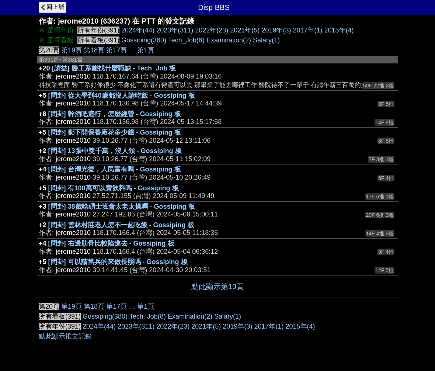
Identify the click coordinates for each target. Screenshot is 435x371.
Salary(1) (266, 40)
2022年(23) (211, 30)
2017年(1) (307, 30)
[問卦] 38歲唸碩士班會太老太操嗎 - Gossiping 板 (121, 206)
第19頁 (71, 50)
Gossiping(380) (143, 40)
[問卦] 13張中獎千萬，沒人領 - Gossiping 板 (115, 151)
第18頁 (94, 50)
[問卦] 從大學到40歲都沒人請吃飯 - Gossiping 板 (121, 95)
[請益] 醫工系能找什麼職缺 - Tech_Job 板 (114, 68)
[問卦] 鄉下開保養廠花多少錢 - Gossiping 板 (114, 132)
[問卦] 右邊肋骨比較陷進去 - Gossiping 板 (111, 243)
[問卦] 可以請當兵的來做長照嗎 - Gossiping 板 (118, 262)
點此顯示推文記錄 (65, 336)
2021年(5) (245, 30)
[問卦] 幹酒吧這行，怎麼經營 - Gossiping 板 (114, 114)
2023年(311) (174, 30)
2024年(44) (137, 30)
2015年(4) (339, 30)
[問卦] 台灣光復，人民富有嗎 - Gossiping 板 (114, 169)
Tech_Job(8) (186, 40)
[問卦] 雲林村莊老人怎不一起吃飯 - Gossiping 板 (121, 225)
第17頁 (116, 50)
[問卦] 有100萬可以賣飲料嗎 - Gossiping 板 (113, 188)
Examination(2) (228, 40)
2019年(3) (276, 30)
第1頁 (145, 50)
